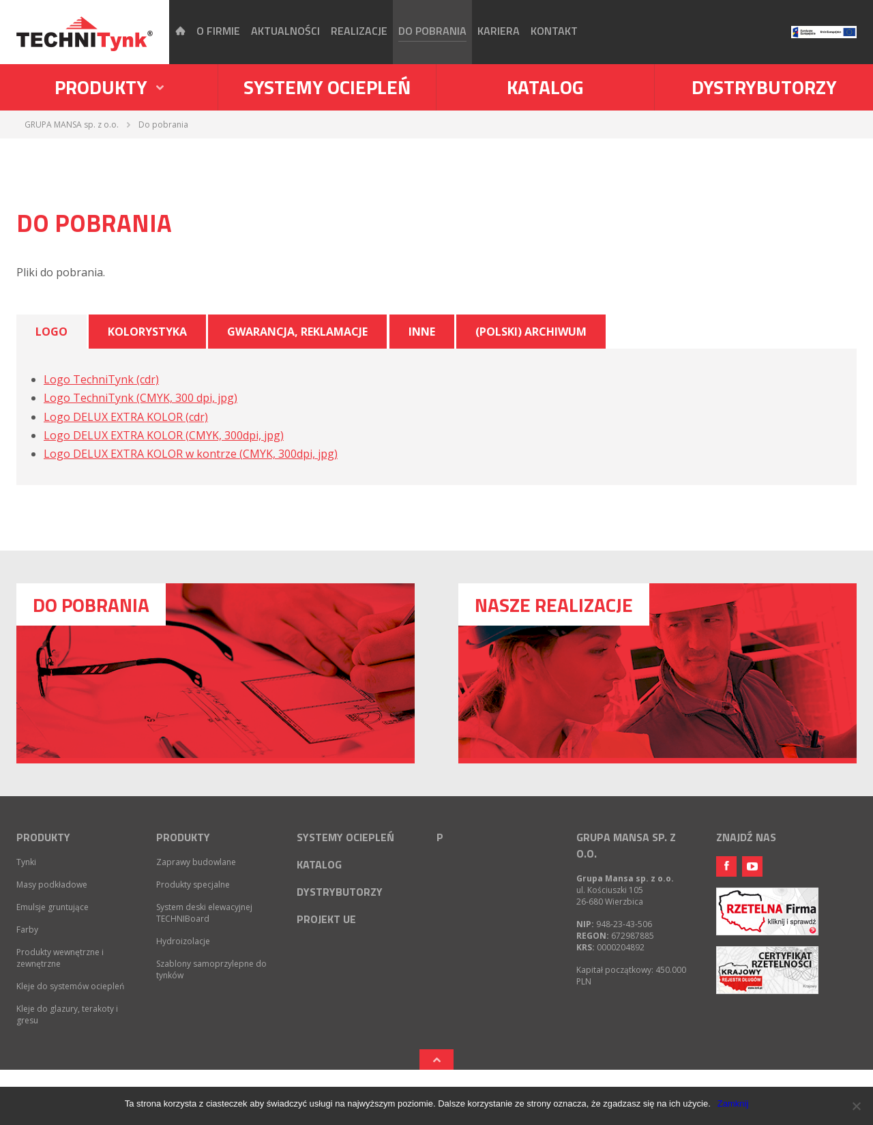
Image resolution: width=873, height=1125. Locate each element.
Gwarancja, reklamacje (297, 331)
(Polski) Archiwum (531, 331)
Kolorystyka (147, 331)
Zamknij (733, 1103)
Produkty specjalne (193, 884)
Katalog (545, 87)
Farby (27, 929)
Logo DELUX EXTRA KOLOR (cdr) (126, 416)
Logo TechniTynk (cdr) (101, 379)
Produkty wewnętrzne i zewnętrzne (60, 957)
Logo (51, 331)
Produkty (43, 837)
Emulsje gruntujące (52, 907)
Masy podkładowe (51, 884)
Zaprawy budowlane (196, 862)
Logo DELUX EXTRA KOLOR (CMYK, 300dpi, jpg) (164, 435)
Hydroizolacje (183, 941)
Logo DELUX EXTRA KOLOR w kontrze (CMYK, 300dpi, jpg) (191, 453)
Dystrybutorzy (764, 87)
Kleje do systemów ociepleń (70, 986)
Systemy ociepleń (327, 87)
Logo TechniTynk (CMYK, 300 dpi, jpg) (140, 397)
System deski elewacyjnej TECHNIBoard (204, 912)
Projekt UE (326, 919)
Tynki (26, 862)
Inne (422, 331)
